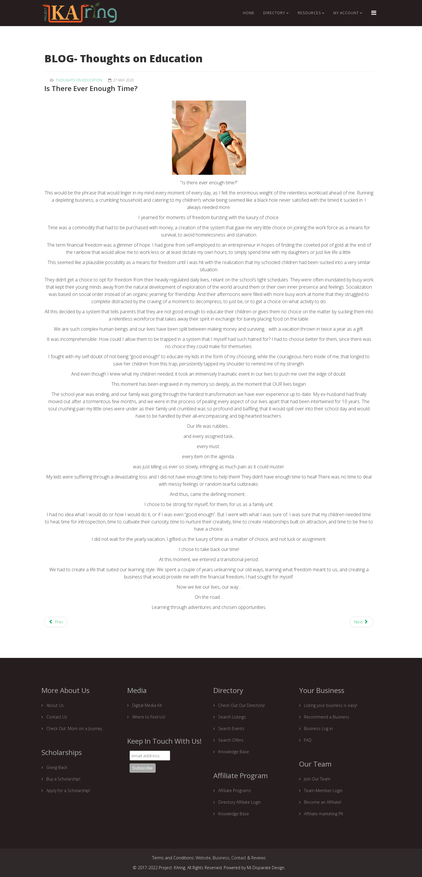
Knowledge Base (233, 751)
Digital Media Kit (146, 705)
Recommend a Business (326, 717)
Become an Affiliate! (322, 802)
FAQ (307, 740)
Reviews (258, 857)
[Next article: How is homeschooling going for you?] (362, 622)
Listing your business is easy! (330, 705)
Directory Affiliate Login (239, 802)
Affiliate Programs (234, 790)
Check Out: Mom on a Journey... (75, 728)
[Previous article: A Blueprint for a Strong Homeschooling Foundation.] (55, 622)
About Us (54, 705)
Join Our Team (316, 779)
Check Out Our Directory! (241, 705)
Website (203, 857)
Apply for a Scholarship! (67, 790)
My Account (346, 12)
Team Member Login (323, 790)
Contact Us (56, 717)
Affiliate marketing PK (323, 813)
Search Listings (231, 717)
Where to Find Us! (148, 717)
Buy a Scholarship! (62, 779)
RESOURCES (309, 12)
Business (221, 857)
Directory (274, 12)
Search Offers (230, 740)
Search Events (230, 728)
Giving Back (56, 767)
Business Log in (318, 728)
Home (248, 12)
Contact (238, 857)
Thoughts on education (79, 80)
